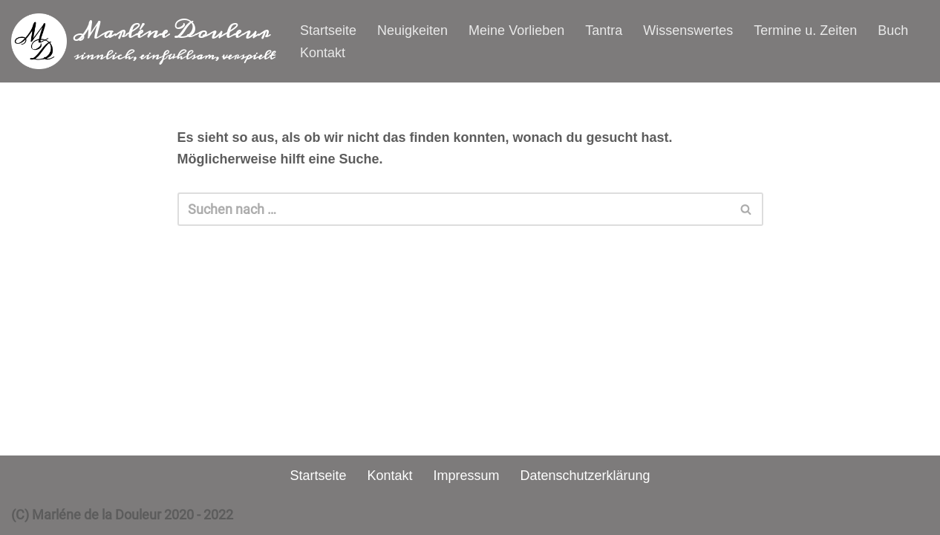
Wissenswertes (688, 30)
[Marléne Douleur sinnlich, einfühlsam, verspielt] (143, 41)
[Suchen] (453, 209)
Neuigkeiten (412, 30)
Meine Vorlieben (516, 30)
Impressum (466, 475)
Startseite (328, 30)
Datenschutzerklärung (585, 475)
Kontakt (322, 52)
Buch (893, 30)
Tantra (603, 30)
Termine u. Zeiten (805, 30)
